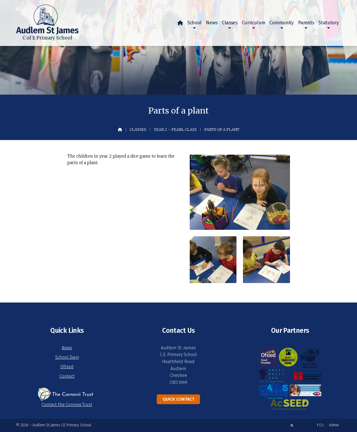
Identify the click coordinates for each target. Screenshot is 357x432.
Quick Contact (178, 399)
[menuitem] (180, 23)
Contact (67, 376)
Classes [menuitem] (230, 23)
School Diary (67, 357)
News (67, 347)
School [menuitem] (194, 23)
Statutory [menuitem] (328, 23)
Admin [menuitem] (334, 425)
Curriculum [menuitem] (253, 23)
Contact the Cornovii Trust (67, 404)
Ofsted (67, 366)
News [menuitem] (212, 23)
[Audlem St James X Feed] (291, 425)
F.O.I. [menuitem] (321, 425)
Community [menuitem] (281, 23)
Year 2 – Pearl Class (175, 129)
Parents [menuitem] (306, 23)
